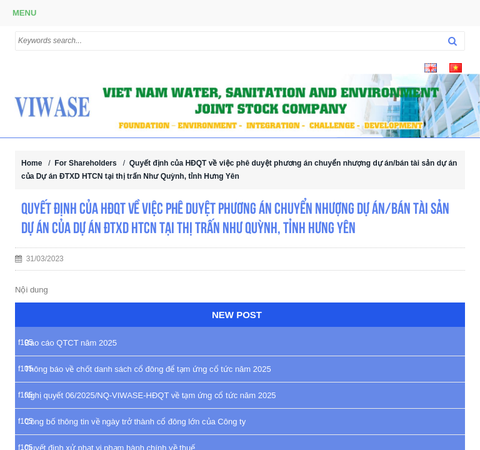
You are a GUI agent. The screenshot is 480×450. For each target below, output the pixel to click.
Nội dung (31, 289)
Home (31, 163)
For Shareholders (85, 163)
